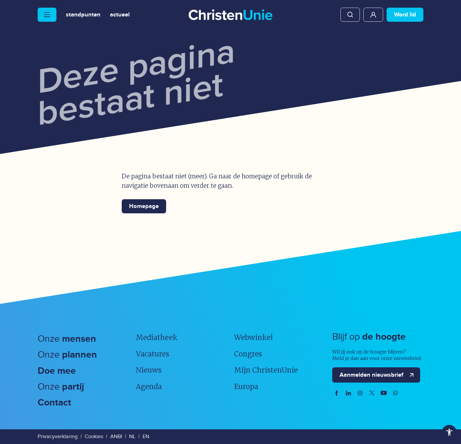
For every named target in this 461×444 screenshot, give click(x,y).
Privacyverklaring (58, 436)
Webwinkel (253, 337)
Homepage (144, 206)
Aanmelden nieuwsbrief (378, 374)
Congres (248, 353)
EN (146, 436)
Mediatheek (157, 337)
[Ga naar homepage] (230, 15)
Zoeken (350, 14)
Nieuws (148, 370)
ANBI (116, 436)
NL (132, 436)
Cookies (94, 436)
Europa (246, 386)
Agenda (149, 386)
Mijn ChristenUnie (373, 14)
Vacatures (152, 353)
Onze (67, 339)
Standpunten (83, 15)
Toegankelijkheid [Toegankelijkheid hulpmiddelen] (449, 432)
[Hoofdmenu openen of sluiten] (47, 15)
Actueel (120, 15)
